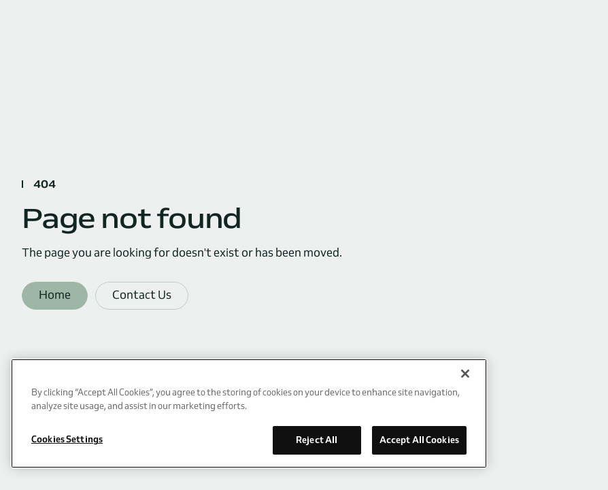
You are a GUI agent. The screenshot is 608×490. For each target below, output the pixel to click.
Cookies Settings (67, 439)
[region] (249, 413)
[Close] (465, 374)
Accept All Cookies (419, 439)
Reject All (316, 439)
